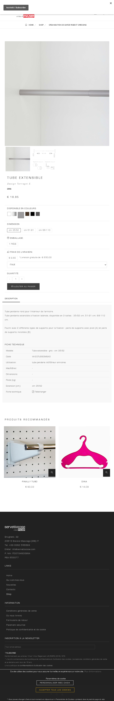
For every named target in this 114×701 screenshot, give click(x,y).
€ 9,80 (12, 258)
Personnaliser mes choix (55, 683)
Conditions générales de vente (21, 611)
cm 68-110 (44, 230)
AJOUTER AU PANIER (23, 286)
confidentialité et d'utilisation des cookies (36, 665)
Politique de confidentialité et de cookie (26, 630)
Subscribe (10, 653)
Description (11, 298)
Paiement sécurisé (15, 625)
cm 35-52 (14, 230)
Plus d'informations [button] (92, 672)
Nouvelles (11, 585)
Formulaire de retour (17, 620)
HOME (29, 25)
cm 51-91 (29, 230)
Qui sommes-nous (15, 580)
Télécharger (39, 392)
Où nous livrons (14, 616)
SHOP (41, 25)
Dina (84, 482)
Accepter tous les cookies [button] (55, 690)
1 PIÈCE (12, 244)
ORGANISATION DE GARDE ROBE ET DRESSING (68, 25)
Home (9, 575)
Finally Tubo (30, 482)
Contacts (10, 589)
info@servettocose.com (23, 549)
